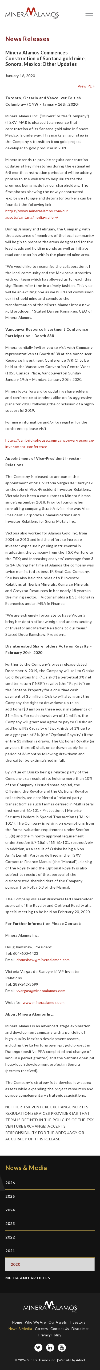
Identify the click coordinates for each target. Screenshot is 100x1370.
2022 (10, 1237)
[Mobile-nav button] (89, 13)
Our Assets (58, 1322)
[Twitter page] (38, 1348)
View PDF (86, 86)
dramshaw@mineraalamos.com (43, 959)
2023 (10, 1223)
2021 (10, 1250)
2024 (10, 1210)
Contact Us (59, 1329)
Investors (77, 1322)
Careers (41, 1329)
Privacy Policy (50, 1335)
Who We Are (35, 1322)
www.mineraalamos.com (44, 1002)
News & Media (20, 1329)
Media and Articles (27, 1278)
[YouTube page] (62, 1348)
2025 (10, 1196)
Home (17, 1322)
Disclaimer (80, 1329)
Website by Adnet (71, 1360)
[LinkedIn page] (50, 1348)
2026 (10, 1182)
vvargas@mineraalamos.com (41, 990)
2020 (15, 1264)
